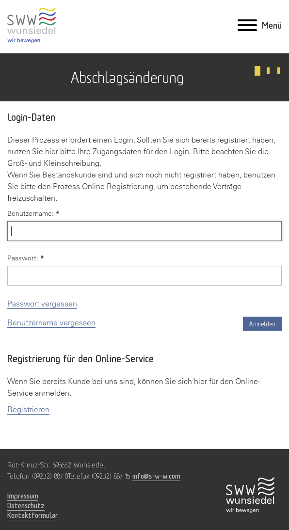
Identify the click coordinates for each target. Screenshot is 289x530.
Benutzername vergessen (51, 322)
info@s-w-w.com (156, 475)
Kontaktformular (32, 515)
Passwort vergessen (42, 303)
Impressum (22, 495)
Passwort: (25, 258)
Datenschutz (26, 505)
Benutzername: (33, 213)
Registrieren (28, 409)
